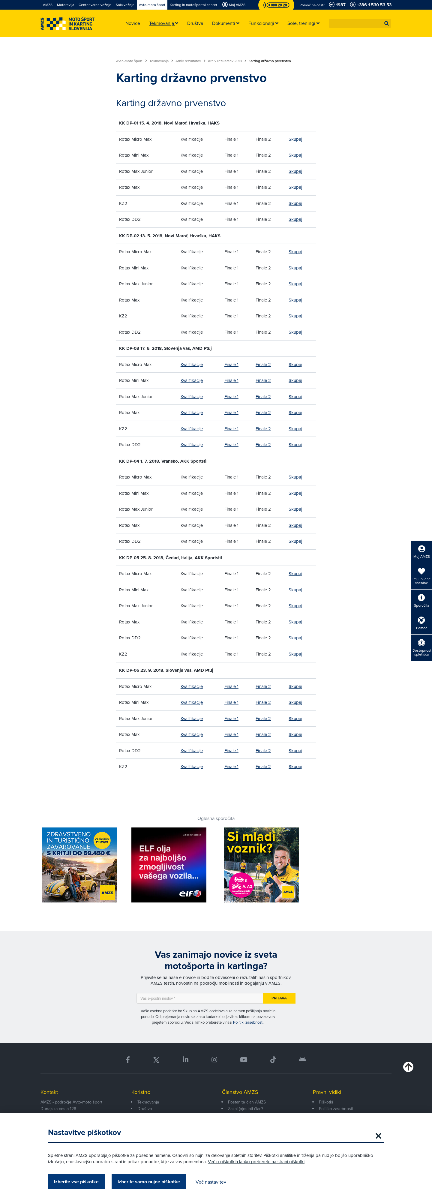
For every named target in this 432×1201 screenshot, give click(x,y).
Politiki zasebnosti (248, 1022)
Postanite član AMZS (247, 1102)
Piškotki (326, 1102)
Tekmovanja (161, 61)
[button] (386, 23)
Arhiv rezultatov (191, 61)
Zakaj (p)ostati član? (245, 1109)
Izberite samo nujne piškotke (149, 1181)
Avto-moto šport (131, 61)
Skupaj (295, 139)
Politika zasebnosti (336, 1109)
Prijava (279, 998)
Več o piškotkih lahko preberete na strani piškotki (256, 1161)
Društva (144, 1109)
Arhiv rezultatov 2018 (227, 61)
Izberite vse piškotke (76, 1181)
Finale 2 (263, 364)
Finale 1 (231, 364)
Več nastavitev (211, 1181)
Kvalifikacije (192, 364)
